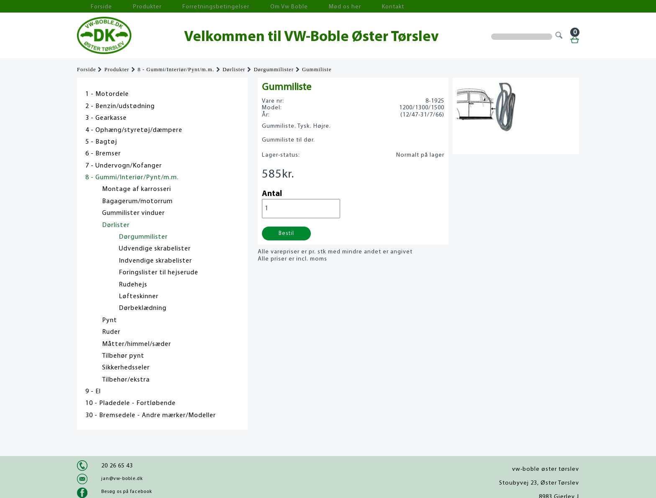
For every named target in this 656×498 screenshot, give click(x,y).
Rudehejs (133, 284)
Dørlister (234, 69)
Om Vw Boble (248, 6)
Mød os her (295, 6)
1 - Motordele (107, 94)
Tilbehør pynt (123, 356)
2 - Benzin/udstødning (120, 106)
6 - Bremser (103, 153)
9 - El (93, 391)
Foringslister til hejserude (158, 272)
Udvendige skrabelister (155, 248)
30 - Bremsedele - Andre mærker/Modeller (150, 415)
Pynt (109, 320)
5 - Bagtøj (101, 142)
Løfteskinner (139, 296)
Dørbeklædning (143, 308)
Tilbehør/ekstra (126, 380)
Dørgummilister (274, 69)
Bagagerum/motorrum (137, 201)
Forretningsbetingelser (187, 6)
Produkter (131, 6)
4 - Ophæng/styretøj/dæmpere (133, 130)
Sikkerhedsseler (126, 367)
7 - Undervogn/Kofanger (123, 166)
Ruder (111, 332)
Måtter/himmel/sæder (136, 344)
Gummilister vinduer (133, 213)
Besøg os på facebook (126, 491)
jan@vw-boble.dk (122, 478)
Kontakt (334, 6)
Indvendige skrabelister (155, 261)
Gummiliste (316, 69)
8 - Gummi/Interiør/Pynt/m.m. (176, 69)
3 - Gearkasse (106, 118)
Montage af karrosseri (136, 189)
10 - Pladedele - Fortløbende (130, 403)
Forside (93, 6)
